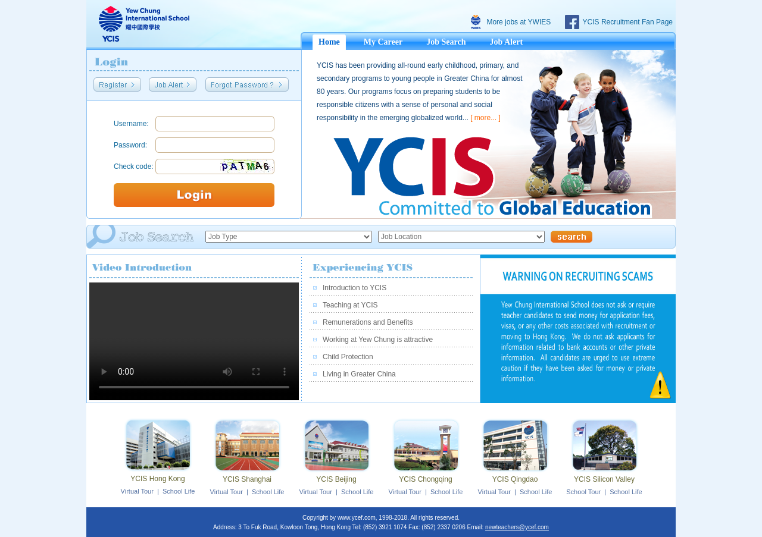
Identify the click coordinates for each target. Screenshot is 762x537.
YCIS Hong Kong (157, 479)
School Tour (583, 491)
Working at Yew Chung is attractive (378, 339)
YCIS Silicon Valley (604, 479)
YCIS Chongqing (425, 479)
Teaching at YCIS (350, 305)
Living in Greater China (359, 374)
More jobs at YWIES (518, 22)
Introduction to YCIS (354, 288)
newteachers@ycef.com (517, 527)
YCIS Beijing (336, 479)
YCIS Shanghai (247, 479)
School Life (179, 491)
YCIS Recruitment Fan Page (628, 22)
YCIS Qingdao (515, 479)
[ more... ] (485, 118)
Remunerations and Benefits (368, 322)
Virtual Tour (137, 491)
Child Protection (348, 357)
